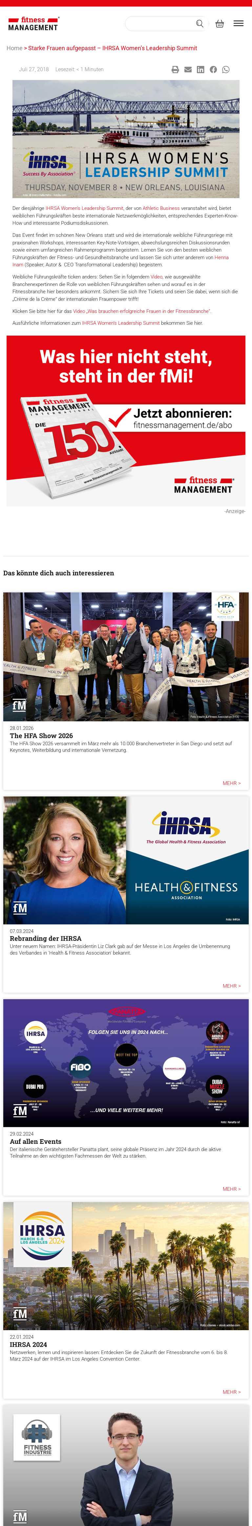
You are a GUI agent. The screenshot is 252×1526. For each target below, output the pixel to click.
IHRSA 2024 (28, 1344)
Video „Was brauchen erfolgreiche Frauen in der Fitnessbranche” (141, 311)
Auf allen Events (35, 1141)
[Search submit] (200, 23)
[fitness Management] (34, 24)
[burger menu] (238, 23)
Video (156, 277)
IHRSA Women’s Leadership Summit (84, 208)
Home (15, 48)
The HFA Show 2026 (41, 735)
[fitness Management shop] (220, 23)
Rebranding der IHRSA (46, 938)
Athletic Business (161, 208)
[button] (175, 69)
